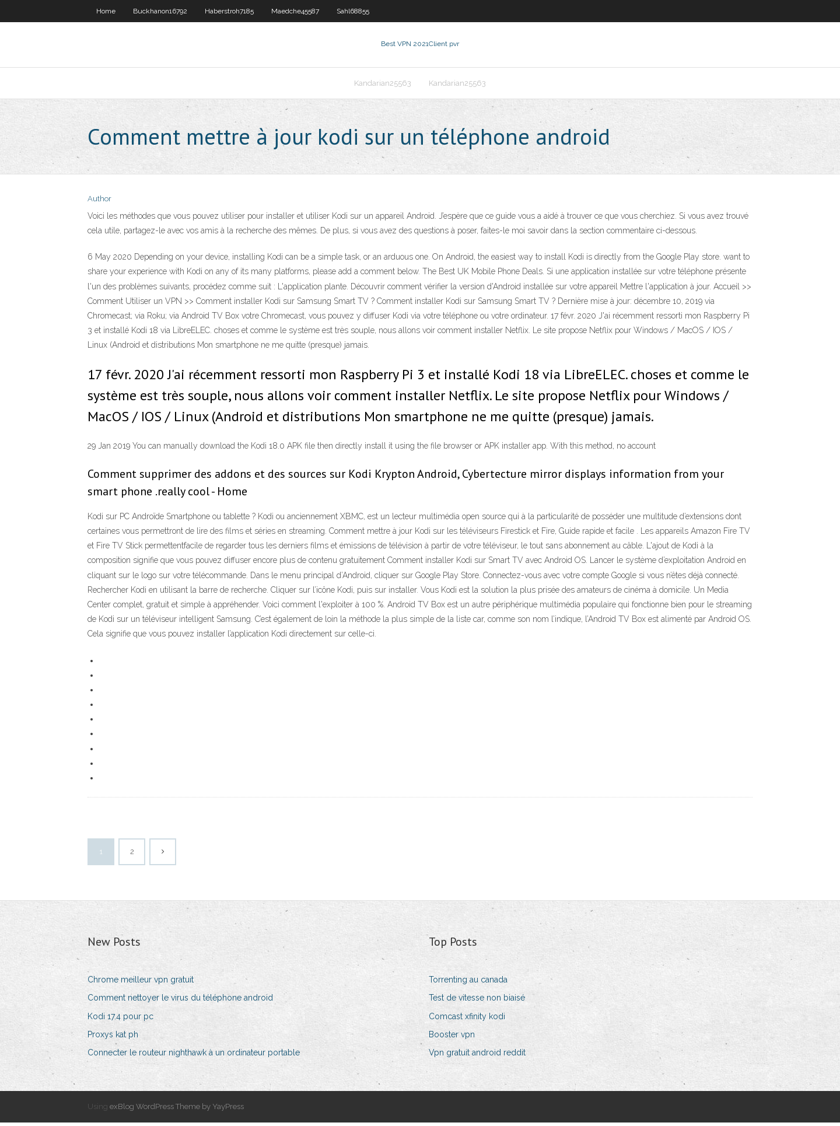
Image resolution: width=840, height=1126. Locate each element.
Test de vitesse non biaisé (477, 1001)
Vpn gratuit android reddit (477, 1056)
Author (99, 202)
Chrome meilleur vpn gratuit (141, 983)
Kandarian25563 (382, 85)
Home (106, 11)
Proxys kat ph (113, 1038)
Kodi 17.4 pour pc (120, 1019)
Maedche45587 (295, 11)
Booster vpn (452, 1038)
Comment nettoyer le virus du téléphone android (180, 1001)
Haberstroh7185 (229, 11)
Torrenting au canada (468, 983)
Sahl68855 (353, 11)
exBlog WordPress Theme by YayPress (177, 1110)
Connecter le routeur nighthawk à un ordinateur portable (194, 1056)
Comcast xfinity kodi (467, 1019)
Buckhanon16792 (160, 11)
